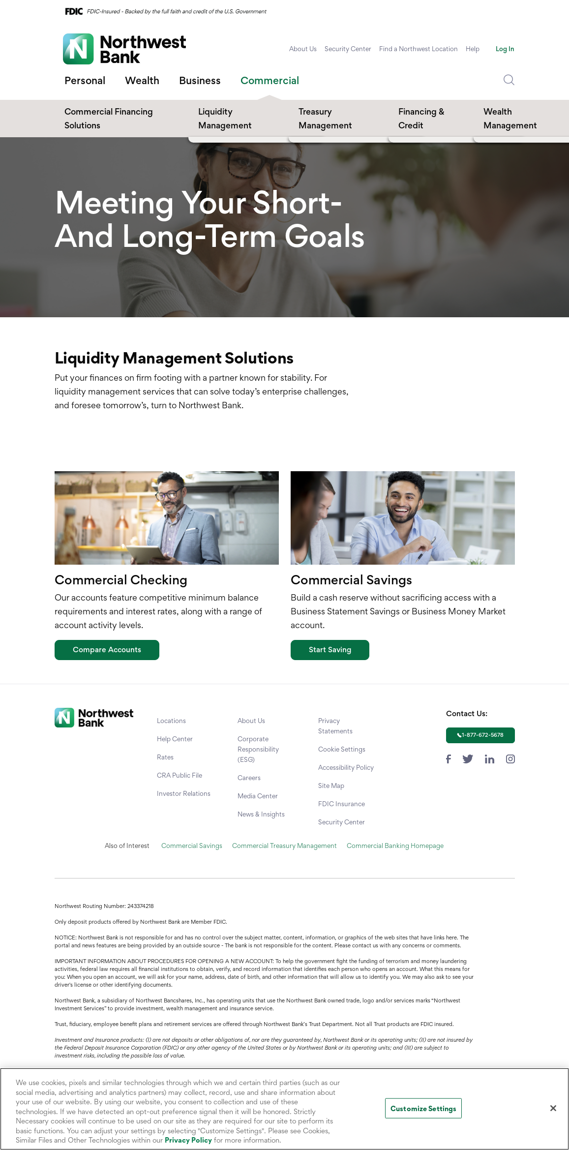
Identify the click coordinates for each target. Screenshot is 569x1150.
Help (472, 49)
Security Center (348, 49)
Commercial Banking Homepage (395, 845)
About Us (303, 49)
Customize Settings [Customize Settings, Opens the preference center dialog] (423, 1108)
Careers (249, 778)
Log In (505, 49)
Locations (171, 721)
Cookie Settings (341, 749)
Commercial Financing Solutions (108, 118)
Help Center (175, 739)
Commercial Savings (191, 845)
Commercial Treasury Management (284, 845)
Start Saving (330, 649)
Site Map (331, 785)
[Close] (553, 1108)
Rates (165, 757)
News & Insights (261, 814)
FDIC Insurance (341, 804)
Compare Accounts (107, 649)
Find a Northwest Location (418, 49)
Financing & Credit (421, 118)
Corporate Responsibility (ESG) (258, 749)
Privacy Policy (188, 1140)
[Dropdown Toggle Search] (509, 80)
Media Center (258, 796)
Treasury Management (325, 118)
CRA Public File (179, 775)
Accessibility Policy (346, 767)
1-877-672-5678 (483, 734)
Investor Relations (183, 793)
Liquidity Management (225, 118)
